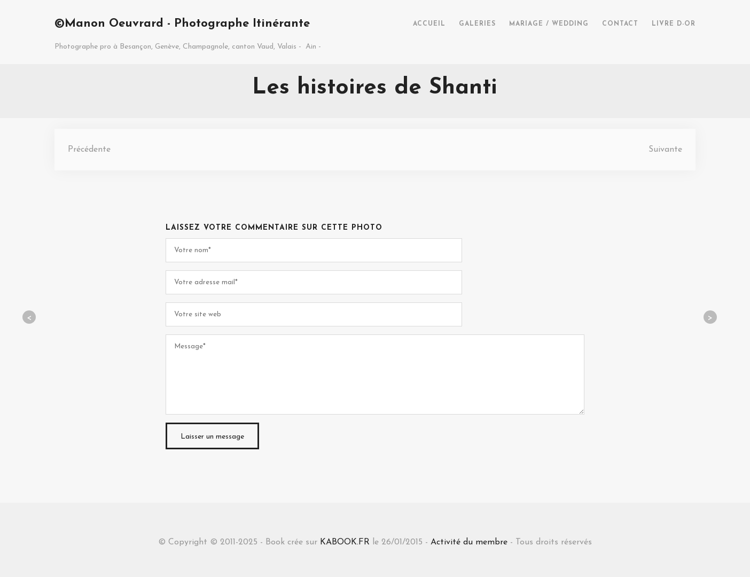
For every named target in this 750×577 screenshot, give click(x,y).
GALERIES (477, 24)
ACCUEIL (429, 24)
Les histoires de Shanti (374, 87)
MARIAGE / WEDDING (549, 24)
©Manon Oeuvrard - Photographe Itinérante (182, 24)
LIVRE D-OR (674, 24)
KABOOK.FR (345, 542)
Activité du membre (469, 542)
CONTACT (620, 24)
